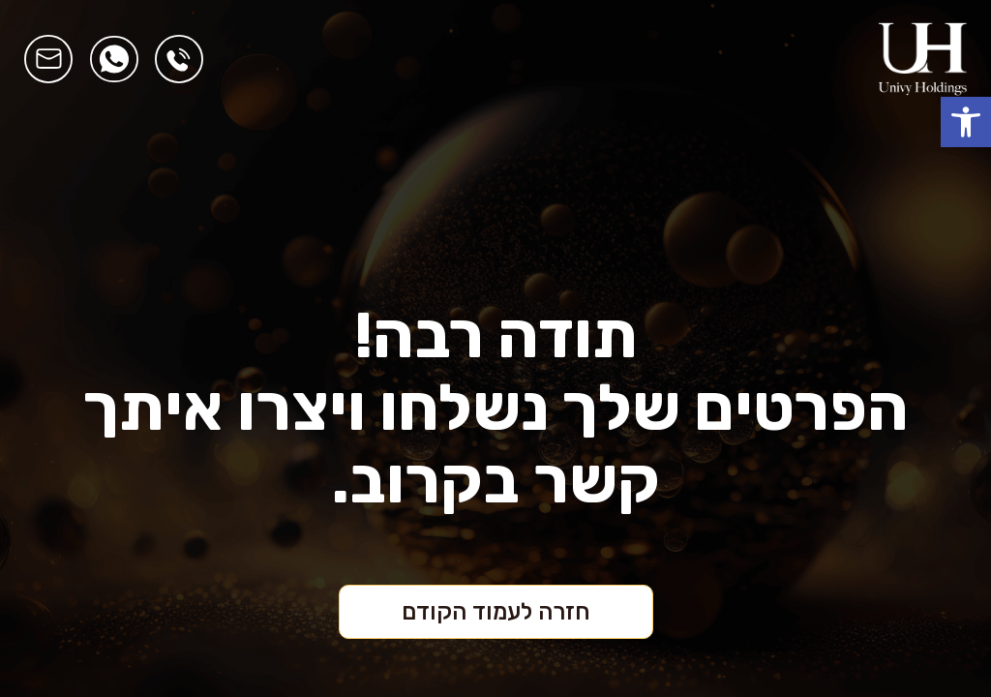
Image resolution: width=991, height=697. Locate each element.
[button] (966, 122)
